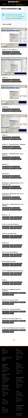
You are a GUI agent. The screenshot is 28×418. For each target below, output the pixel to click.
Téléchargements (19, 4)
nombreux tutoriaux (11, 16)
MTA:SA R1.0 (5, 173)
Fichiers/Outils (15, 52)
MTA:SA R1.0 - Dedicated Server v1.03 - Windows (13, 204)
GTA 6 (3, 349)
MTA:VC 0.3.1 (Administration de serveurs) (11, 290)
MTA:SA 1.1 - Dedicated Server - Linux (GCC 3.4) (12, 154)
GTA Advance (19, 413)
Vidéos (3, 353)
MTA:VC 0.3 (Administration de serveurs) (13, 328)
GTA (9, 4)
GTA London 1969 (20, 405)
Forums (12, 4)
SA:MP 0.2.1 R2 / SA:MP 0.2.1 (10, 49)
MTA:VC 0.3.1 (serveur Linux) (10, 300)
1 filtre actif (6, 24)
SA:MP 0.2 (5, 77)
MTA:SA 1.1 (5, 164)
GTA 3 (11, 217)
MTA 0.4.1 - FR (6, 215)
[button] (25, 4)
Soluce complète (20, 353)
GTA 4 (17, 363)
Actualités (4, 4)
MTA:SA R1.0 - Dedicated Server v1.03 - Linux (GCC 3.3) (13, 194)
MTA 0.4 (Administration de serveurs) (12, 270)
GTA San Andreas (7, 52)
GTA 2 (3, 399)
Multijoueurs (6, 53)
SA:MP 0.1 (5, 135)
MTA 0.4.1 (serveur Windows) (10, 224)
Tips (17, 355)
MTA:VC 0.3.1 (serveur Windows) (11, 309)
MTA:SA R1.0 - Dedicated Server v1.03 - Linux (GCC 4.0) (13, 183)
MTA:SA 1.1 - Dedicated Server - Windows (13, 144)
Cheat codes (19, 352)
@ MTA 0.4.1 (5, 243)
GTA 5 (17, 349)
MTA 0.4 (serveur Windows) (10, 252)
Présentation (5, 351)
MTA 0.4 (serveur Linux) (8, 261)
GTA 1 (3, 407)
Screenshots (5, 352)
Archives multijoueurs (15, 53)
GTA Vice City (6, 217)
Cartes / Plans (19, 356)
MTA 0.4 (4, 280)
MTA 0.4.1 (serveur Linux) (9, 233)
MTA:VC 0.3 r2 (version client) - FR (11, 318)
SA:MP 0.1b (5, 107)
